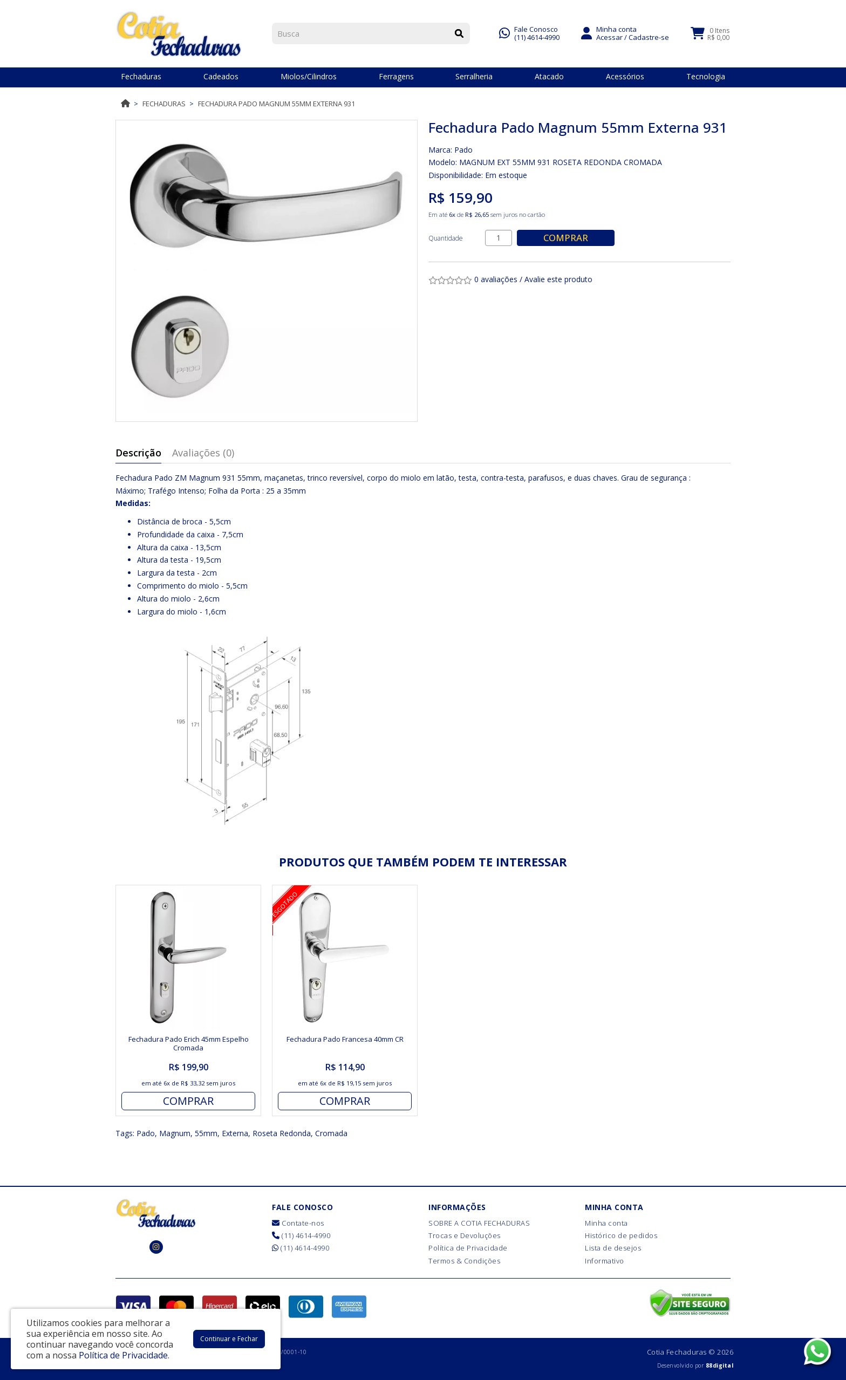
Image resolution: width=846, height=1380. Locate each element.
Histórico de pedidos (621, 1235)
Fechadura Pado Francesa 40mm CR (345, 1039)
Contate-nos (298, 1223)
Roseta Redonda (282, 1133)
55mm (206, 1133)
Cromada (331, 1133)
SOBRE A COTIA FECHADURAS (479, 1223)
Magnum (174, 1133)
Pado (463, 150)
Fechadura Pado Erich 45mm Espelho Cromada (188, 1043)
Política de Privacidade (468, 1248)
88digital (720, 1365)
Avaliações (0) (203, 452)
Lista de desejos (613, 1248)
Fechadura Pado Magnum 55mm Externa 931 (276, 103)
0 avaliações (495, 279)
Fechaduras (164, 103)
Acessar (609, 37)
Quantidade (445, 238)
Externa (235, 1133)
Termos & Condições (464, 1261)
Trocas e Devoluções (464, 1235)
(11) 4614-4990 (537, 37)
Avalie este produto (558, 279)
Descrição (138, 452)
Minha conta (606, 1223)
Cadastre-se (649, 37)
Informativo (604, 1261)
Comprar (566, 237)
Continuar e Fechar (229, 1338)
